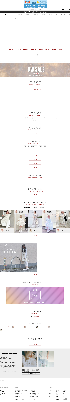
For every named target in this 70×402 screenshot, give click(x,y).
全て (25, 146)
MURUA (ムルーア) (32, 390)
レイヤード (54, 118)
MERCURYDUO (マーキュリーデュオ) (21, 390)
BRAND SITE (14, 371)
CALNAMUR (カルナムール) (19, 400)
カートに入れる (66, 14)
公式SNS (60, 49)
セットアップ (48, 118)
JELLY (50, 393)
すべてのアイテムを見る (29, 55)
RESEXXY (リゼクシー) (18, 396)
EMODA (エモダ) (32, 391)
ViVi (56, 391)
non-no (57, 396)
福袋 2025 (1, 394)
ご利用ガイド (56, 14)
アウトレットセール (3, 393)
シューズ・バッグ (34, 146)
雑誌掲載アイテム (52, 400)
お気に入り (64, 14)
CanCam (50, 397)
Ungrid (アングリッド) (18, 393)
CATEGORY (20, 14)
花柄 (26, 118)
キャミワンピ (22, 118)
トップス (40, 146)
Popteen (50, 390)
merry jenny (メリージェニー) (34, 396)
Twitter (65, 9)
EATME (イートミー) (33, 397)
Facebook (63, 9)
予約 (28, 146)
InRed (50, 391)
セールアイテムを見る (43, 55)
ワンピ (45, 146)
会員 (59, 14)
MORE (64, 391)
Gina (63, 393)
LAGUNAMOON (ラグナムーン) (34, 393)
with (56, 393)
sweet (64, 397)
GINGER (57, 397)
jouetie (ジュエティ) (33, 394)
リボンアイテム (41, 118)
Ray (49, 396)
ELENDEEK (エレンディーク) (19, 399)
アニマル (30, 118)
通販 (0, 390)
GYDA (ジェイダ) (17, 394)
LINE (69, 9)
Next (69, 218)
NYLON (50, 399)
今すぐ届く (16, 118)
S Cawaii (64, 390)
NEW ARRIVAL (18, 49)
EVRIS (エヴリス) (17, 397)
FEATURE (41, 49)
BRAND (27, 14)
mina (63, 394)
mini (49, 394)
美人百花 (57, 399)
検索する (69, 14)
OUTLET (43, 14)
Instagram (67, 9)
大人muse (57, 390)
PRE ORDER (25, 49)
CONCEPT (54, 49)
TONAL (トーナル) (32, 400)
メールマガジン (61, 14)
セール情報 (2, 391)
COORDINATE (35, 14)
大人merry (35, 118)
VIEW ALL (35, 89)
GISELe (57, 394)
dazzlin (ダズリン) (18, 391)
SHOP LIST (50, 14)
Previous (1, 218)
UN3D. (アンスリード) (33, 399)
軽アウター (35, 120)
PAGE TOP (66, 399)
